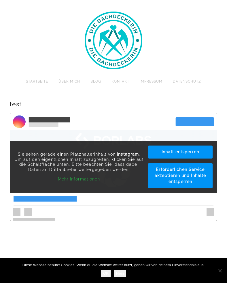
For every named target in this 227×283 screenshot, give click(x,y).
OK (106, 273)
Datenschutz (187, 81)
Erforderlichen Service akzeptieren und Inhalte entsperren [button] (180, 175)
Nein (120, 273)
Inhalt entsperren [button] (180, 152)
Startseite (37, 81)
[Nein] (220, 270)
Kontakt (120, 81)
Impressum (151, 81)
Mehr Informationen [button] (79, 179)
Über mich (69, 81)
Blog (95, 81)
